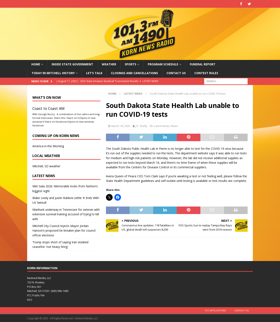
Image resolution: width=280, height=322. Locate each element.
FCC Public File (36, 295)
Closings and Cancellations (134, 73)
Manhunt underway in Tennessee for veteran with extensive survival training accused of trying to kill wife (66, 214)
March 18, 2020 (120, 126)
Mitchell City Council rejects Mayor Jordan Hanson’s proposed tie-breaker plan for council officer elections (63, 230)
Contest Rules (206, 73)
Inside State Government (72, 64)
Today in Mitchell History (53, 73)
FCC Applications (215, 310)
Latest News (161, 126)
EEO (29, 299)
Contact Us (176, 73)
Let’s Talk (94, 73)
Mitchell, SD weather (46, 166)
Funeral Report (202, 64)
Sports (130, 64)
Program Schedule (163, 64)
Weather (109, 64)
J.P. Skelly (141, 126)
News (174, 126)
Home (35, 64)
